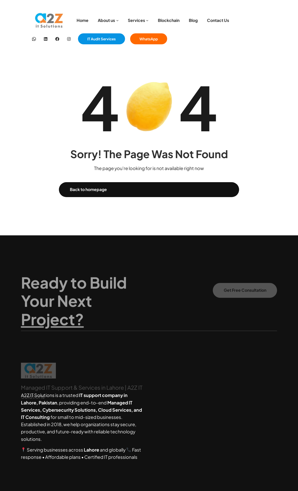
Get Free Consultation (245, 293)
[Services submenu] (147, 20)
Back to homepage (88, 189)
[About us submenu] (117, 20)
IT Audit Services (101, 39)
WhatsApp (148, 39)
